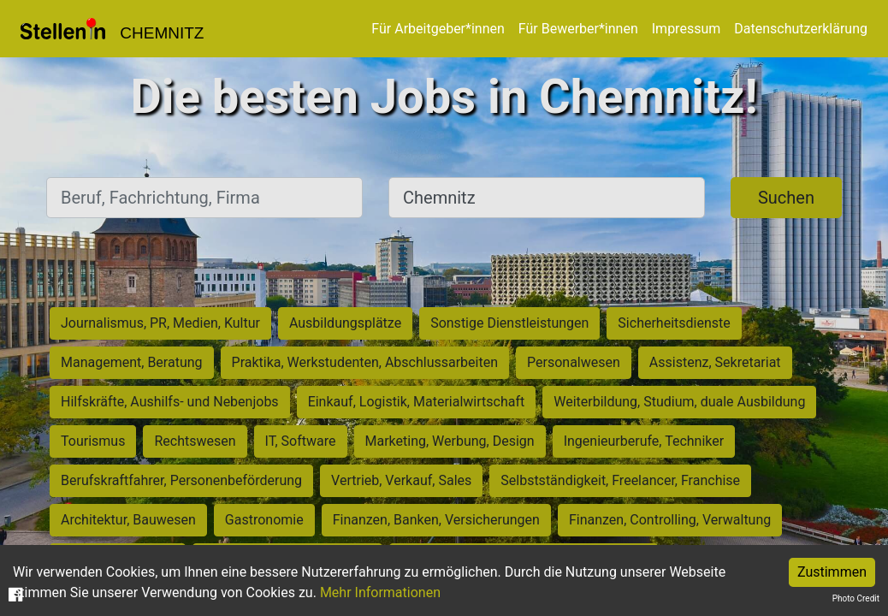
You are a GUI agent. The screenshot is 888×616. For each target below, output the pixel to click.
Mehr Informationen (380, 592)
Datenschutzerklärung (800, 29)
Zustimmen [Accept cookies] (832, 572)
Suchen (786, 197)
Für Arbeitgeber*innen (437, 29)
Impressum (686, 29)
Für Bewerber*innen (578, 29)
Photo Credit (855, 598)
